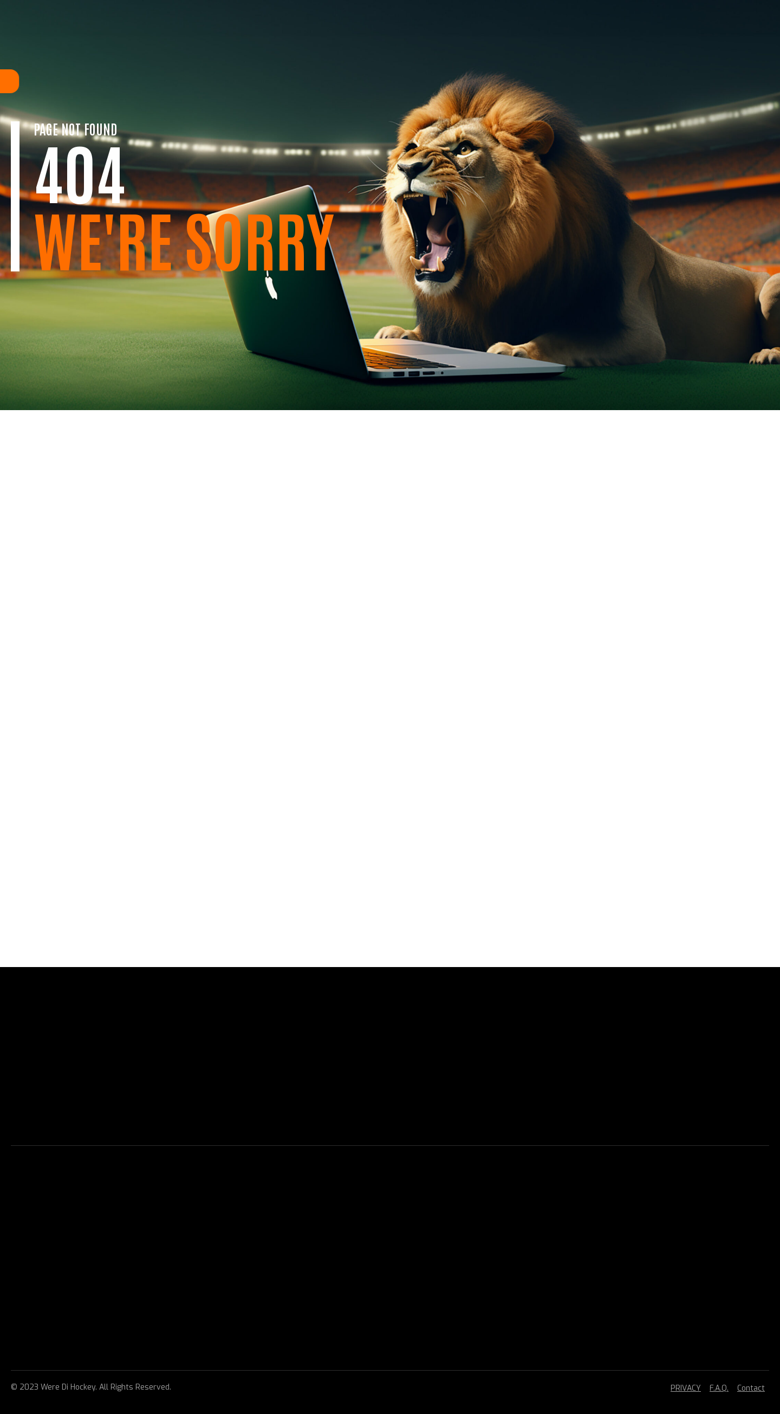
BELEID (406, 81)
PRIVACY (686, 1388)
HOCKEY (310, 81)
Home (201, 81)
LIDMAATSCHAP (254, 81)
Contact (751, 1388)
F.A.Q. (719, 1388)
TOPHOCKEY (359, 81)
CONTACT (505, 81)
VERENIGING (453, 81)
